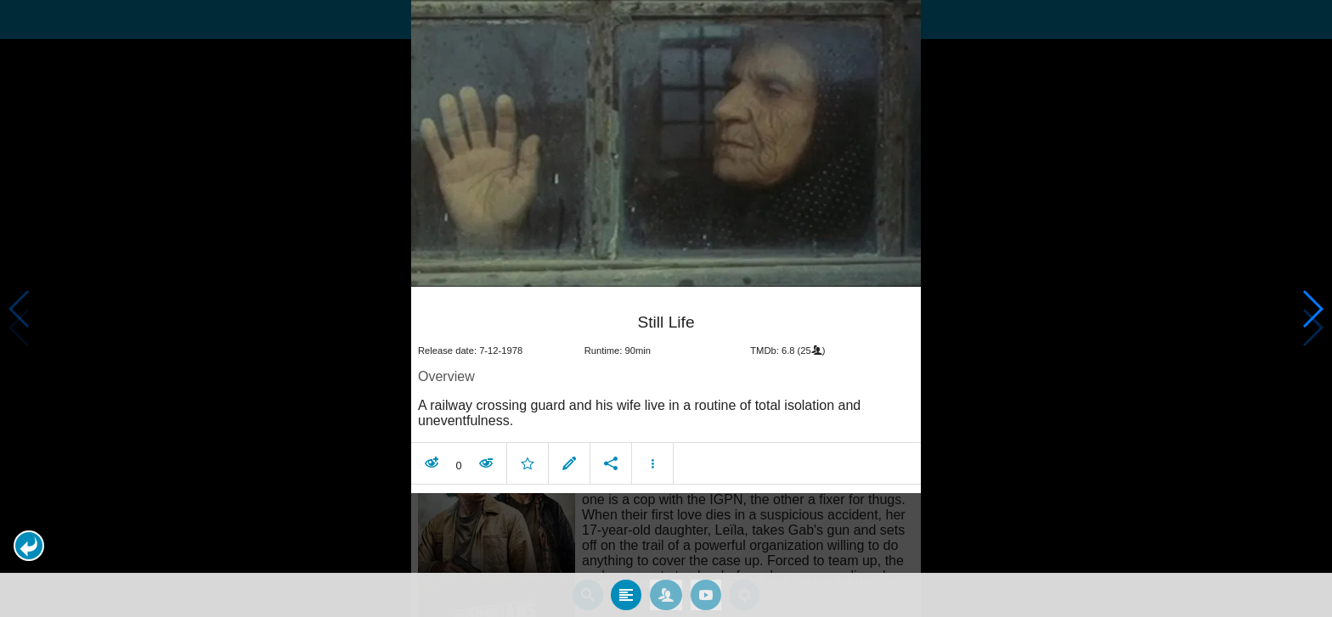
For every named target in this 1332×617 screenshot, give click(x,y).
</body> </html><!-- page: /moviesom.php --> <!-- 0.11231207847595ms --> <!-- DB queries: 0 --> (666, 308)
